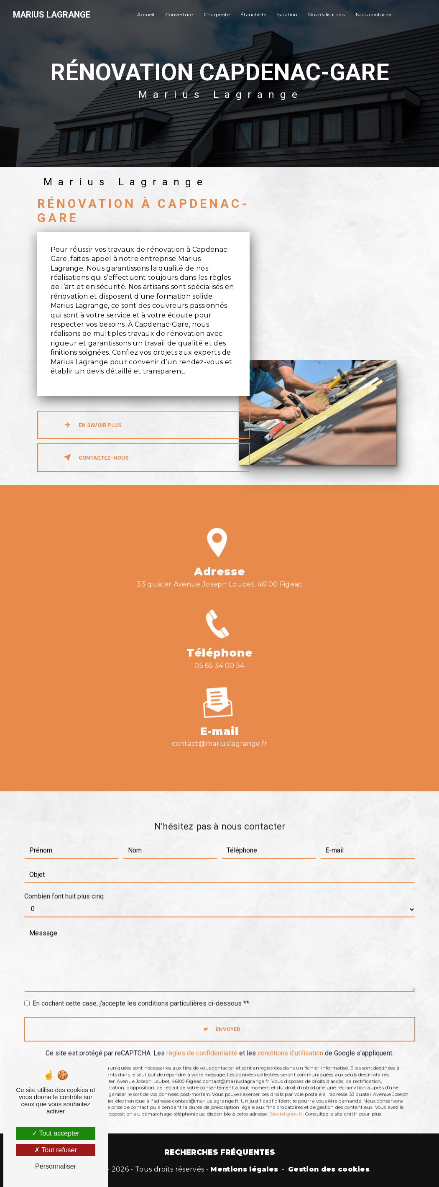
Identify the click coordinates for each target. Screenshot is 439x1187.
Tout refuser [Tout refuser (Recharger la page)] (55, 1150)
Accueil (145, 14)
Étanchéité (253, 14)
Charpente (217, 14)
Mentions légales (244, 1169)
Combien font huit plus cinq (64, 884)
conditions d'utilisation (290, 1042)
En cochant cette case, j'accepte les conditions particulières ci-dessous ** (141, 991)
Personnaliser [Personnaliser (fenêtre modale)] (55, 1166)
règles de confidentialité (201, 1042)
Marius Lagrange (51, 15)
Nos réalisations (326, 14)
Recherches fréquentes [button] (219, 1152)
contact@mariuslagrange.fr (220, 732)
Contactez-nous (94, 457)
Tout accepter (55, 1133)
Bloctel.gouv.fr (286, 1102)
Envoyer (228, 1017)
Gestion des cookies (329, 1169)
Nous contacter (374, 14)
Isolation (287, 14)
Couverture (179, 14)
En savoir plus (90, 425)
